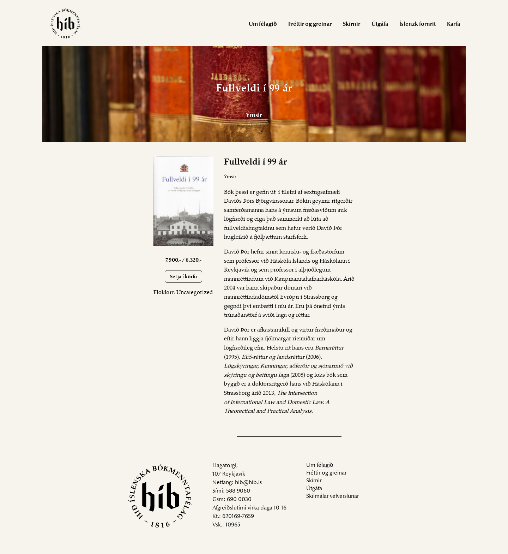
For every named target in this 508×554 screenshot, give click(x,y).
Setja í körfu (183, 277)
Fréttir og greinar (310, 24)
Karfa (453, 24)
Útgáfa (379, 24)
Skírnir (351, 24)
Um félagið (263, 24)
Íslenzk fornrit (417, 24)
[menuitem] (263, 24)
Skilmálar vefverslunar (332, 496)
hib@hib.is (248, 483)
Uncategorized (194, 293)
